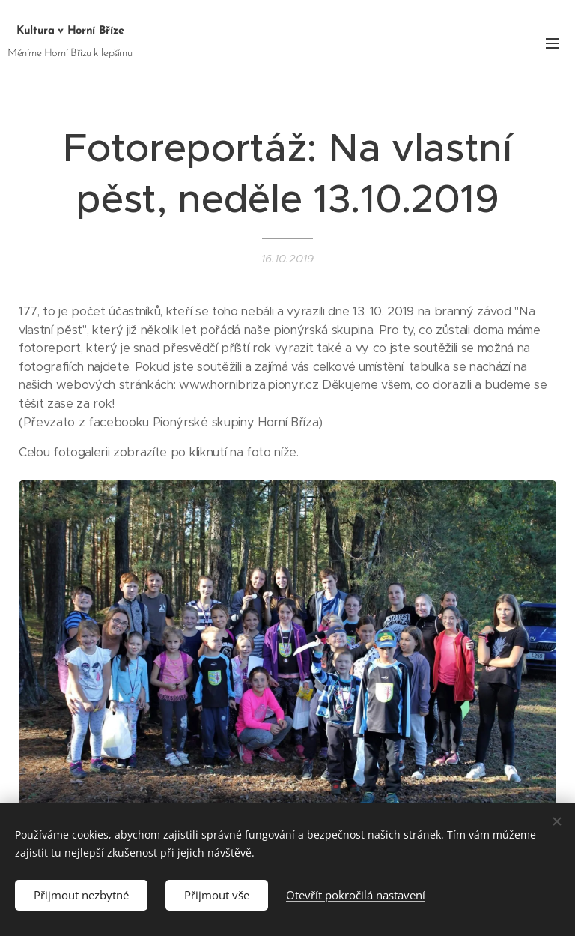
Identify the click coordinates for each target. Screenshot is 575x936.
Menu (552, 43)
